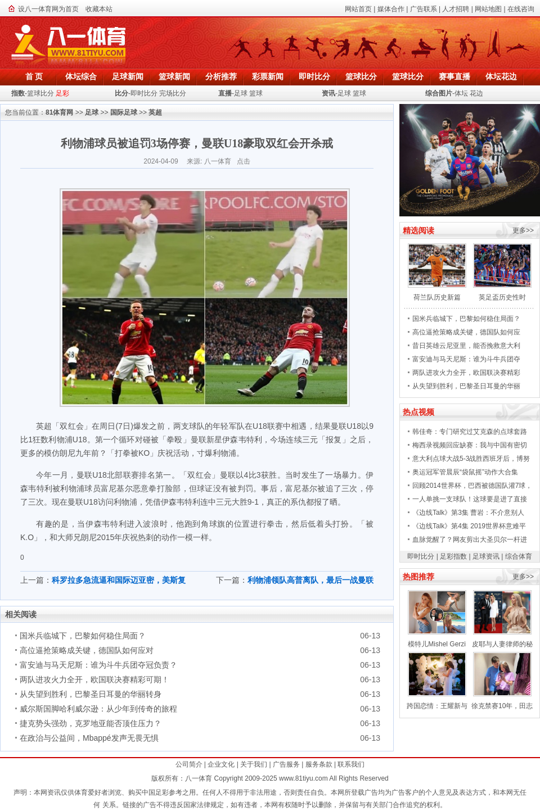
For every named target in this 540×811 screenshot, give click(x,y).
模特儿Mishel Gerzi (437, 644)
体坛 (461, 93)
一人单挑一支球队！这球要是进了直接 (469, 499)
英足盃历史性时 (502, 297)
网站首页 (358, 9)
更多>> (523, 230)
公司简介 (189, 764)
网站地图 (488, 9)
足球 (241, 93)
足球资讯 (486, 556)
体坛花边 (501, 76)
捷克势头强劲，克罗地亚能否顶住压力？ (90, 723)
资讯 (328, 93)
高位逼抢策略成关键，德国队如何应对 (87, 650)
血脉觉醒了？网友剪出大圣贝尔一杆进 (469, 539)
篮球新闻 (174, 76)
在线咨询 (520, 9)
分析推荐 (221, 76)
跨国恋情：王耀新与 (437, 706)
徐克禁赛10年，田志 (502, 706)
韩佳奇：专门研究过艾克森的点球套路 (469, 432)
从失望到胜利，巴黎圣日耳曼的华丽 (466, 386)
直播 (225, 93)
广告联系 (423, 9)
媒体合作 (390, 9)
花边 (476, 93)
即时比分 (314, 76)
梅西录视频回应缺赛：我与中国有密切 (469, 445)
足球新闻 (127, 76)
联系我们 (351, 764)
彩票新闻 (268, 76)
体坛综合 (81, 76)
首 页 (34, 76)
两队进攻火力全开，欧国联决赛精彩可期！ (94, 679)
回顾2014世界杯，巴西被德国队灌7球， (472, 486)
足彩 (62, 93)
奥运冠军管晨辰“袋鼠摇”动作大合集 (465, 472)
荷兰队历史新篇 (437, 297)
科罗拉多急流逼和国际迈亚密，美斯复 (119, 580)
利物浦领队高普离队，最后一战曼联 (311, 580)
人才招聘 (455, 9)
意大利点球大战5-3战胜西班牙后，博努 (471, 459)
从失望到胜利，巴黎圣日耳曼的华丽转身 (90, 694)
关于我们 (253, 764)
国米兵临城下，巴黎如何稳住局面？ (83, 635)
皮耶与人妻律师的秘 (502, 644)
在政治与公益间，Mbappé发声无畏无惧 (89, 737)
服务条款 (318, 764)
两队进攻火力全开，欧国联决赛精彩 (466, 373)
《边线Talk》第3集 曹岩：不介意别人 (468, 512)
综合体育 (518, 556)
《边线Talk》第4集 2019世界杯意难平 (469, 526)
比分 (121, 93)
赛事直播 (454, 76)
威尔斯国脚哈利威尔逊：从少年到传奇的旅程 (98, 708)
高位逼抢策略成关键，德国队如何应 (466, 332)
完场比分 (172, 93)
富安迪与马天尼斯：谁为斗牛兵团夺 (466, 359)
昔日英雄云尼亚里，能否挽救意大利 (466, 346)
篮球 (256, 93)
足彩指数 (453, 556)
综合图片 (438, 93)
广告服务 (286, 764)
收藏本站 (99, 9)
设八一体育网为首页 (48, 9)
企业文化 (221, 764)
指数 (18, 93)
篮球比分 (361, 76)
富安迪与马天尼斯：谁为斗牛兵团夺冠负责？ (98, 664)
